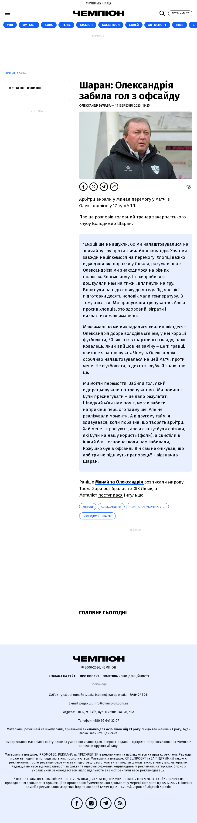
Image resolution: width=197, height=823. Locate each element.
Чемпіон (10, 73)
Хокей (134, 25)
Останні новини (25, 88)
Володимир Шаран (97, 516)
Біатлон (86, 25)
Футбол (28, 25)
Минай (88, 506)
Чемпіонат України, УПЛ (147, 506)
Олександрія (111, 506)
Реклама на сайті (62, 676)
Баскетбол (111, 25)
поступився (110, 495)
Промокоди (99, 684)
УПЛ (10, 25)
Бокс (49, 25)
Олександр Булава (95, 106)
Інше (179, 25)
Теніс (66, 25)
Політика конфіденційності (126, 676)
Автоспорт (157, 25)
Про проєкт (89, 676)
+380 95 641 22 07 (106, 721)
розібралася (116, 488)
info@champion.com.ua (111, 703)
